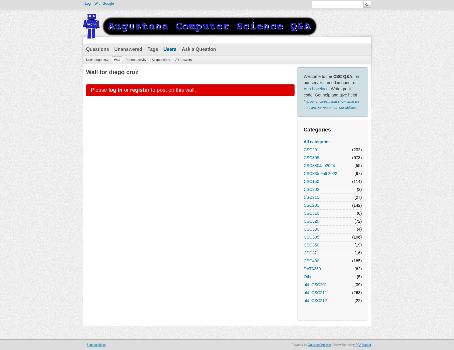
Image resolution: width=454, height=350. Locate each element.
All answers (183, 59)
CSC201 (311, 149)
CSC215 (311, 197)
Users (170, 49)
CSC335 (311, 237)
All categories (317, 141)
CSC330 (311, 229)
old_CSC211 (315, 292)
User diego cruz (97, 59)
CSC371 (311, 253)
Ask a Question (199, 49)
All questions (161, 59)
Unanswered (128, 49)
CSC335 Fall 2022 (320, 173)
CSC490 (311, 261)
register (139, 90)
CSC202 (311, 189)
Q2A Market (363, 344)
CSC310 (311, 213)
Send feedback (96, 344)
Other (309, 276)
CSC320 (311, 221)
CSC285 (311, 205)
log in (115, 90)
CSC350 (311, 245)
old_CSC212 (315, 300)
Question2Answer (319, 344)
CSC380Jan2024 (319, 165)
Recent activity (136, 59)
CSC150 (311, 181)
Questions (97, 49)
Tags (152, 49)
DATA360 (312, 268)
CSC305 (311, 157)
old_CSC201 (315, 284)
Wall (117, 59)
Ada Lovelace (316, 88)
